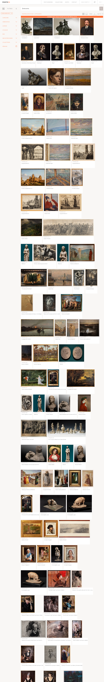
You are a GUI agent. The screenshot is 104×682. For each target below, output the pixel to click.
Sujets (67, 2)
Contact (74, 2)
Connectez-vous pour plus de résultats (62, 16)
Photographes (48, 2)
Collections (59, 2)
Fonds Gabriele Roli (7, 13)
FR (100, 2)
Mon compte (85, 2)
